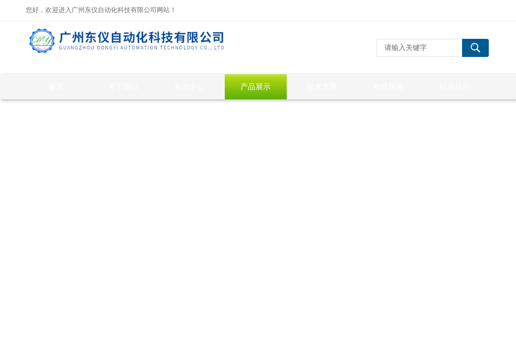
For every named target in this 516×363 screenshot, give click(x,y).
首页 (56, 86)
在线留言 (388, 86)
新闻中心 (189, 86)
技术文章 (322, 86)
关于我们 (123, 86)
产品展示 (255, 86)
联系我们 (454, 86)
